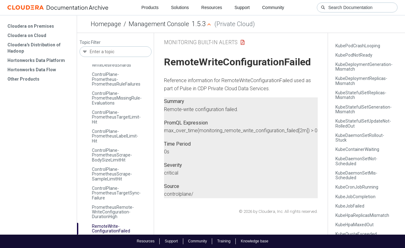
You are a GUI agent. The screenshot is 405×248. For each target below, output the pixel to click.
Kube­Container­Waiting (357, 149)
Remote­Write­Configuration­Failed (111, 228)
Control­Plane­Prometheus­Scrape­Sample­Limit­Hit (112, 174)
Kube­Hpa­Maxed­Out (354, 224)
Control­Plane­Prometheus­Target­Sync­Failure (116, 193)
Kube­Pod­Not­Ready (353, 55)
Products (149, 7)
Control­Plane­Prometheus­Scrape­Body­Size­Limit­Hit (112, 155)
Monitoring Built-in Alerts (201, 42)
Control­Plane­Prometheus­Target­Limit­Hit (116, 117)
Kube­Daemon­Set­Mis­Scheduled (356, 175)
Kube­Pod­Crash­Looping (357, 45)
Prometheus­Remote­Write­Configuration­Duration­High (113, 212)
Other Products (23, 79)
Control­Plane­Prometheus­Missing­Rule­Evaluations (117, 98)
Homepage (106, 24)
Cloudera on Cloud (26, 35)
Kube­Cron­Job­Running (356, 187)
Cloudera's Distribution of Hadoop (34, 48)
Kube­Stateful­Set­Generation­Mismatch (363, 109)
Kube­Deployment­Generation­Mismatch (364, 67)
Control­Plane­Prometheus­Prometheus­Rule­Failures (116, 79)
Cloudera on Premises (30, 26)
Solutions (180, 7)
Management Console (159, 24)
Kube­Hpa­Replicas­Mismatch (362, 215)
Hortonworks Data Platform (36, 60)
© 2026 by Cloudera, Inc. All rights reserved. (278, 211)
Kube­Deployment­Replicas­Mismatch (361, 81)
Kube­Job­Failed (349, 206)
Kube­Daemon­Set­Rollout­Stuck (359, 138)
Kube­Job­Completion (355, 196)
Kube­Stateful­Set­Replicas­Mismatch (360, 95)
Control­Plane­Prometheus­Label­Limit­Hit (115, 136)
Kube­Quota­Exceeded (356, 234)
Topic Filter (90, 42)
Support (242, 7)
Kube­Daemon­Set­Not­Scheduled (356, 161)
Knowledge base (254, 241)
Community (273, 7)
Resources (211, 7)
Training (223, 241)
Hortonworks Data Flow (31, 69)
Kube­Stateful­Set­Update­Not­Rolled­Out (363, 123)
